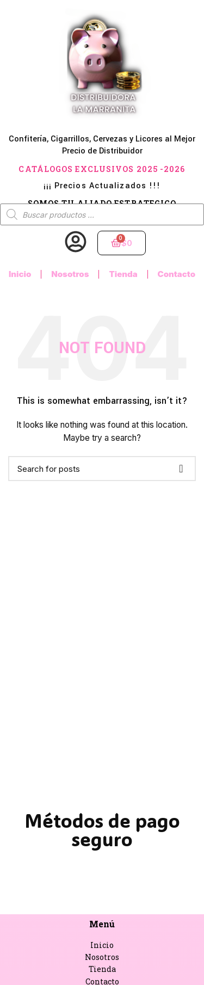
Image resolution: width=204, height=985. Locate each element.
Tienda (123, 274)
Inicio (20, 274)
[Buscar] (102, 468)
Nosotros (70, 274)
